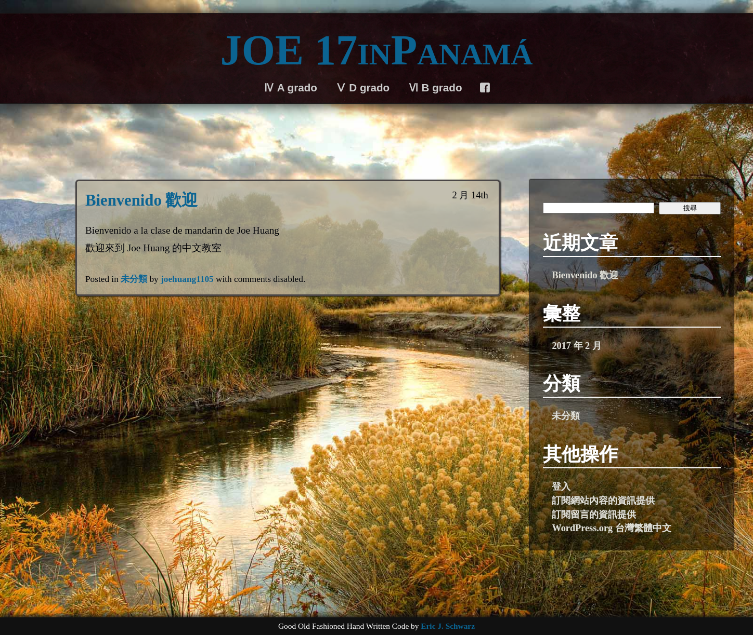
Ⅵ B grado (435, 87)
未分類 (134, 279)
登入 (561, 486)
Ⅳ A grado (290, 87)
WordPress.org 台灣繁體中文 (611, 528)
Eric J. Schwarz (448, 626)
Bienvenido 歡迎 (141, 200)
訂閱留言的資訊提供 (594, 514)
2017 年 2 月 (576, 346)
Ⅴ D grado (362, 87)
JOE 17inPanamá (376, 50)
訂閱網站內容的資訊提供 (603, 500)
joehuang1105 (187, 279)
